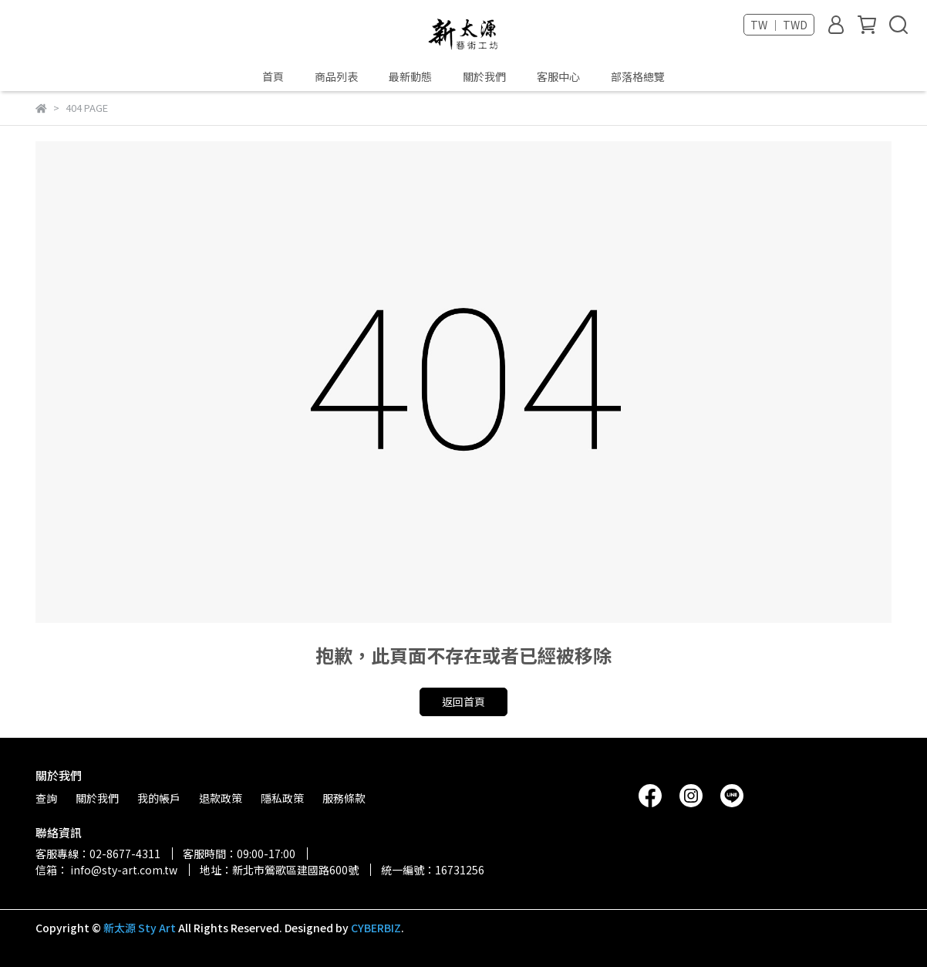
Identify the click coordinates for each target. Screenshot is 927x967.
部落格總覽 (638, 76)
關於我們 (484, 76)
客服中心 (558, 76)
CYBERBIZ (376, 927)
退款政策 (220, 798)
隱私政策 (282, 798)
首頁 (273, 76)
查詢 (46, 798)
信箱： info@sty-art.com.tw (106, 869)
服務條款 (344, 798)
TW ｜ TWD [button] (778, 25)
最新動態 (410, 76)
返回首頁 (463, 701)
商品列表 (336, 76)
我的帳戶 (158, 798)
